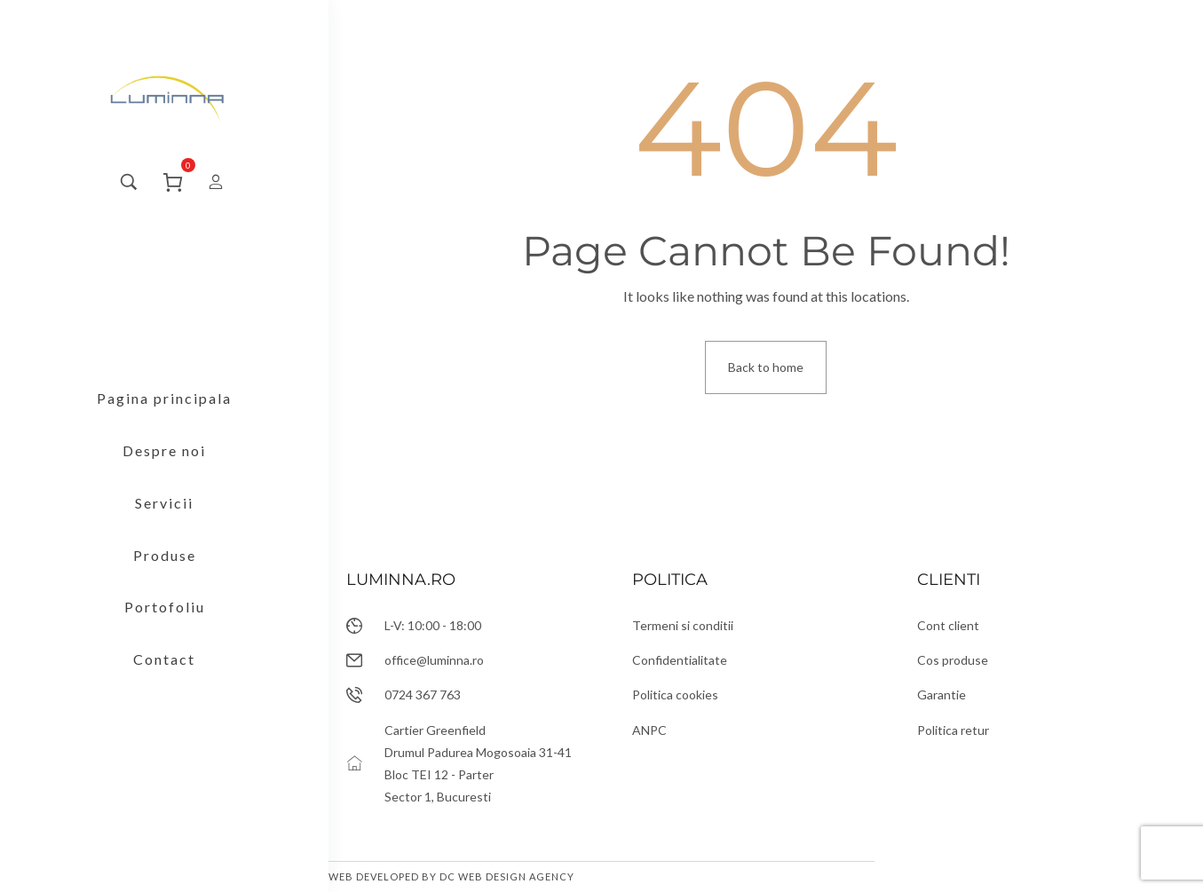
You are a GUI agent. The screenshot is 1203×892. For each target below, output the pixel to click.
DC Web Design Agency (506, 876)
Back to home (765, 367)
